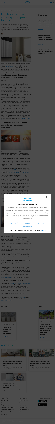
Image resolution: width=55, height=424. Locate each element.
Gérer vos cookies (13, 223)
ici (21, 215)
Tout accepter (27, 223)
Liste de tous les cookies (27, 226)
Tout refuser (42, 223)
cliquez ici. (44, 230)
